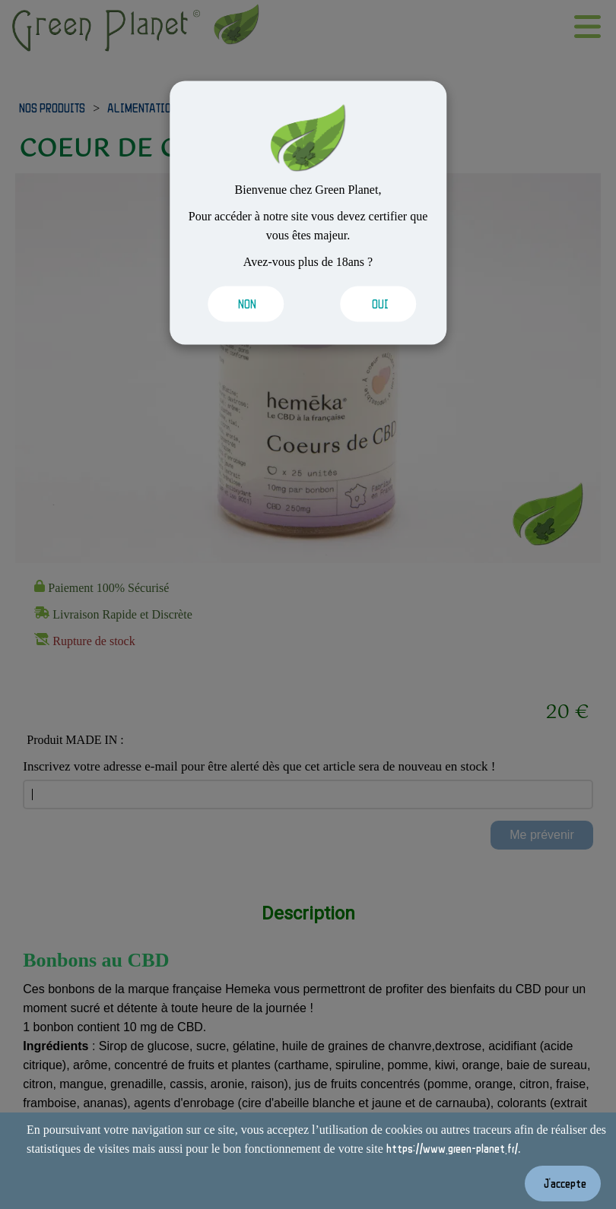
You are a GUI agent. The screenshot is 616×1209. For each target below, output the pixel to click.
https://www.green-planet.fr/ (452, 1148)
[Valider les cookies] (246, 303)
